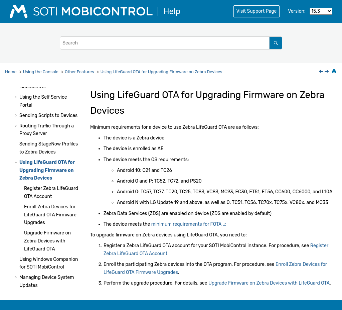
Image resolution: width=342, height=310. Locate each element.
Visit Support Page (256, 11)
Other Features (79, 71)
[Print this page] (334, 72)
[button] (16, 97)
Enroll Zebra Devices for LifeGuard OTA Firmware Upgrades (50, 215)
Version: (296, 11)
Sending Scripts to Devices (48, 115)
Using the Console (40, 71)
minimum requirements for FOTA (186, 224)
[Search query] (171, 42)
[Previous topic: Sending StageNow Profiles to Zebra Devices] (321, 72)
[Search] (275, 42)
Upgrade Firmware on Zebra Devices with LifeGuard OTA (47, 241)
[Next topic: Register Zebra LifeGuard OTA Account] (327, 72)
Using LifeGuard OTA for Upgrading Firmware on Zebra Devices (161, 71)
